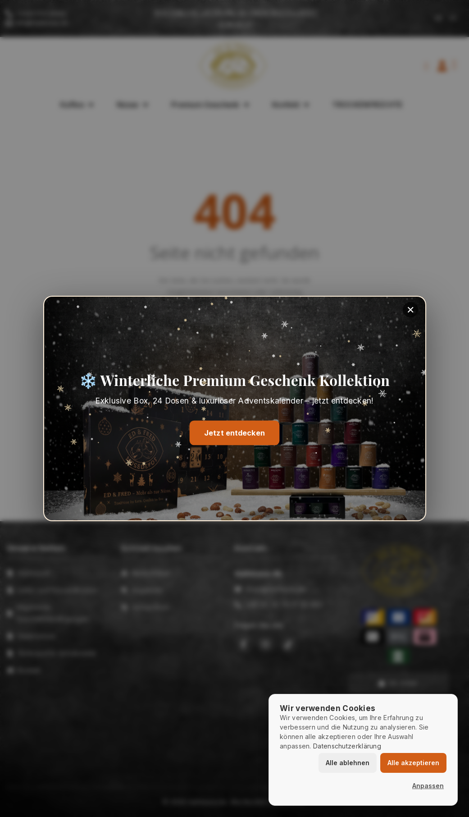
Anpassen (428, 785)
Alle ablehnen (347, 763)
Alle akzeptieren (413, 763)
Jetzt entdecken (234, 433)
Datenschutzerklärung (347, 746)
